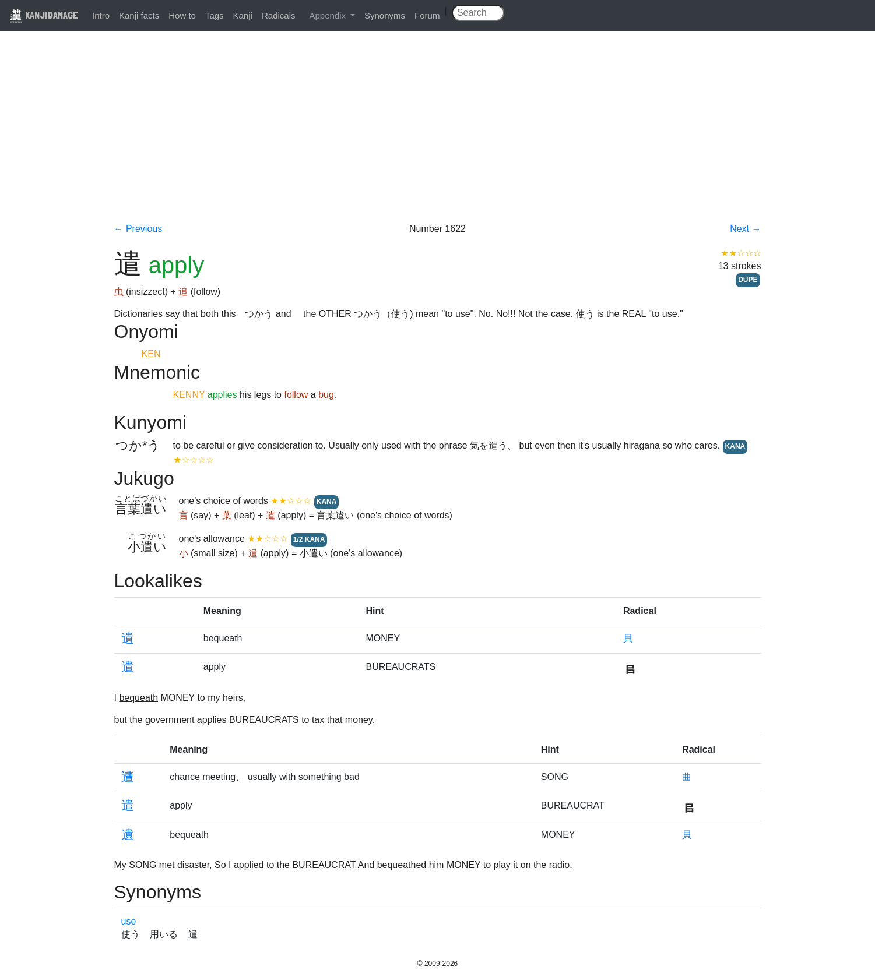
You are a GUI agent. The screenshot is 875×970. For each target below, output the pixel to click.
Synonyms (384, 15)
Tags (214, 15)
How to (182, 15)
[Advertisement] (437, 135)
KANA (735, 446)
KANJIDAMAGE (43, 15)
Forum (427, 15)
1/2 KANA (309, 539)
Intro (101, 15)
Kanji (242, 15)
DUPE (747, 280)
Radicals (279, 15)
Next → (745, 229)
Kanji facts (139, 15)
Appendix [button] (328, 15)
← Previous (138, 229)
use (128, 921)
